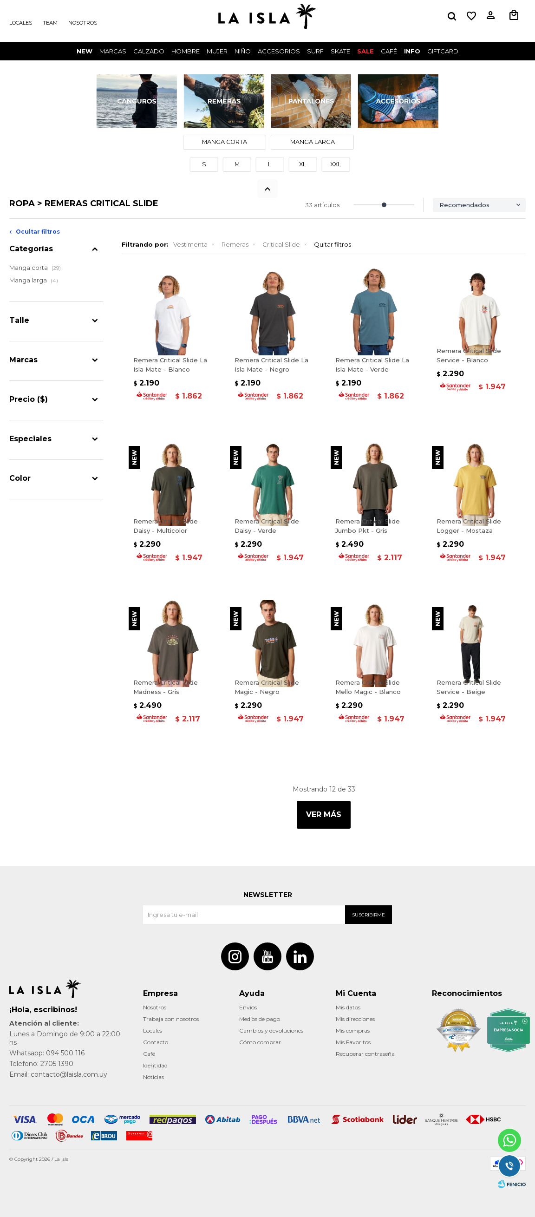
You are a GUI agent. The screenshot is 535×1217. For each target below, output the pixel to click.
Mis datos (348, 1007)
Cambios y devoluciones (271, 1030)
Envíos (248, 1007)
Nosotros (82, 23)
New (84, 51)
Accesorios (279, 51)
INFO (412, 51)
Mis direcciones (355, 1018)
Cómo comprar (260, 1042)
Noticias (153, 1076)
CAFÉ (389, 51)
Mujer (217, 51)
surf (315, 51)
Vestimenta (190, 244)
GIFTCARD (442, 51)
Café (149, 1053)
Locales (20, 23)
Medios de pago (259, 1018)
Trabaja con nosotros (171, 1018)
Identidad (155, 1065)
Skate (340, 51)
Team (50, 23)
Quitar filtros (332, 244)
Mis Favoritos (353, 1042)
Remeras (235, 244)
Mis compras (353, 1030)
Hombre (185, 51)
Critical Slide (281, 244)
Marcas (112, 51)
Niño (243, 51)
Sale (365, 51)
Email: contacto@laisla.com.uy (58, 1074)
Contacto (155, 1042)
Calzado (148, 51)
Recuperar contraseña (365, 1053)
